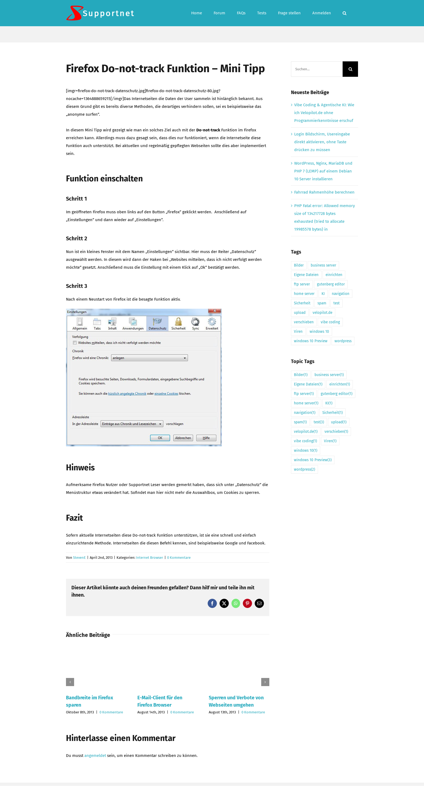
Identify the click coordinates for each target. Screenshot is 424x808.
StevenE (79, 558)
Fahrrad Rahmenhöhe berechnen (324, 192)
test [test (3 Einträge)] (336, 303)
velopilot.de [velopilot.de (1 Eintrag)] (322, 312)
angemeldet (95, 755)
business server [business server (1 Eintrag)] (323, 265)
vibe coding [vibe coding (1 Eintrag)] (330, 322)
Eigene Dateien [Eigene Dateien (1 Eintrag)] (306, 274)
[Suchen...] (317, 69)
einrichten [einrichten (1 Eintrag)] (334, 274)
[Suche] (350, 69)
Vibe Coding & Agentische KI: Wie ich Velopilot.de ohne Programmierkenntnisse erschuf (324, 112)
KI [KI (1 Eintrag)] (323, 293)
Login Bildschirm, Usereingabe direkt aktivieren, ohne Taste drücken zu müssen (322, 142)
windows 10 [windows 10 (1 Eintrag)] (319, 331)
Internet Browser (149, 558)
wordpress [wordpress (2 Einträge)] (343, 341)
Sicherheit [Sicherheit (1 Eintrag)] (302, 303)
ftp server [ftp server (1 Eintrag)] (302, 284)
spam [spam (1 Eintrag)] (321, 303)
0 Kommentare (179, 558)
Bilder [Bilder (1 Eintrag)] (299, 265)
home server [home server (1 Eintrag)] (304, 293)
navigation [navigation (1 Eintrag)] (340, 293)
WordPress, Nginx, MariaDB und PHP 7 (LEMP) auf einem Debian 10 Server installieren (323, 171)
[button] (344, 13)
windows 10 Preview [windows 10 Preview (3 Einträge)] (310, 341)
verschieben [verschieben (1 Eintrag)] (304, 322)
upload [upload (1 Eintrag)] (300, 312)
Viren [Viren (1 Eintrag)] (298, 331)
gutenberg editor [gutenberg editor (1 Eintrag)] (331, 284)
